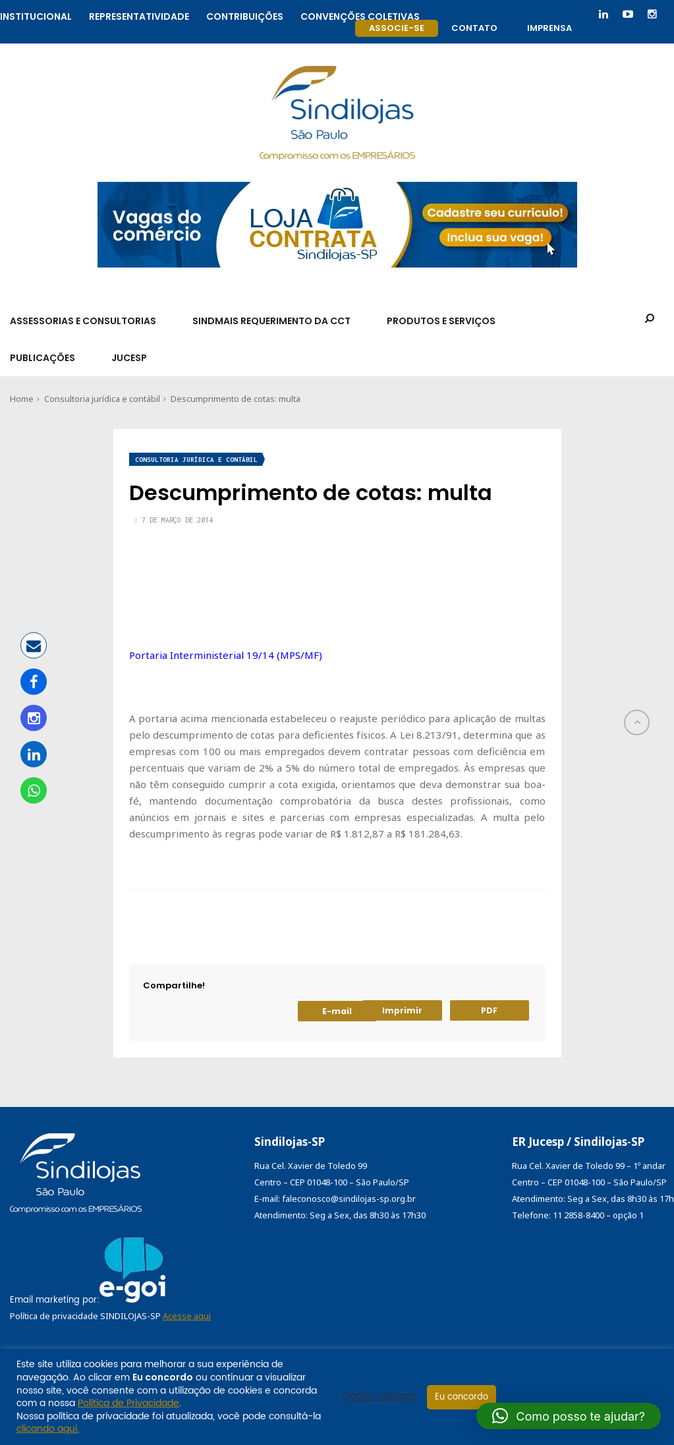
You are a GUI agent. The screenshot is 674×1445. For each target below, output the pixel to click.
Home (22, 399)
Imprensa (549, 28)
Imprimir (402, 1010)
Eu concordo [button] (461, 1397)
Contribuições (244, 15)
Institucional (36, 15)
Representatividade (139, 15)
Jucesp (129, 357)
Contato (474, 28)
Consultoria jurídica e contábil (102, 399)
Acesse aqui (187, 1316)
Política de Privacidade (128, 1403)
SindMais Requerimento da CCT (271, 320)
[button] (568, 1416)
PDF (489, 1010)
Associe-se (396, 28)
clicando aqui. (47, 1428)
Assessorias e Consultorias (83, 320)
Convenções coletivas (360, 15)
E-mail (337, 1011)
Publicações (42, 357)
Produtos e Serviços (441, 320)
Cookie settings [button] (379, 1397)
